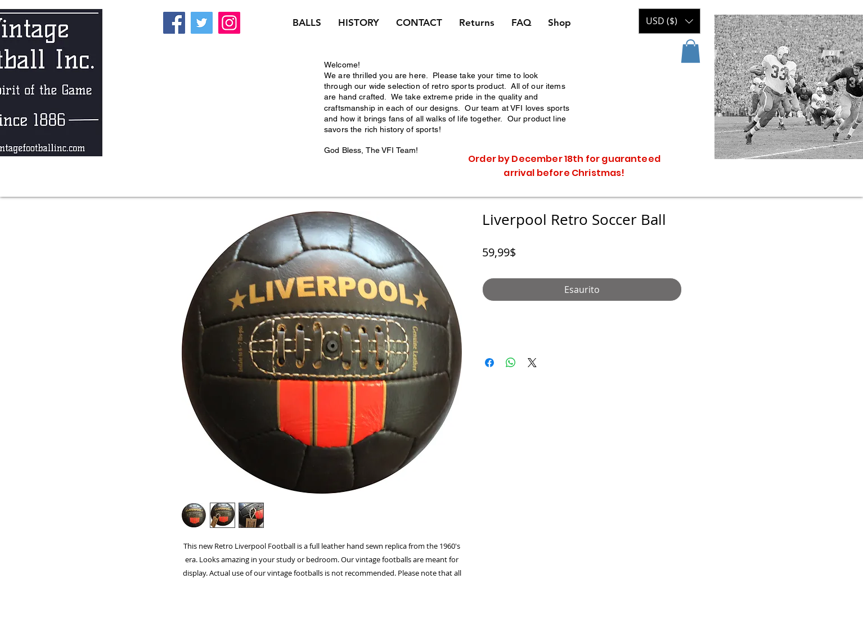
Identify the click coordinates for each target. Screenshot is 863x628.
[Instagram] (229, 23)
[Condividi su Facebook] (489, 362)
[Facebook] (174, 23)
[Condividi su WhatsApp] (511, 362)
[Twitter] (202, 23)
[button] (690, 51)
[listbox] (669, 21)
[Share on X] (532, 362)
